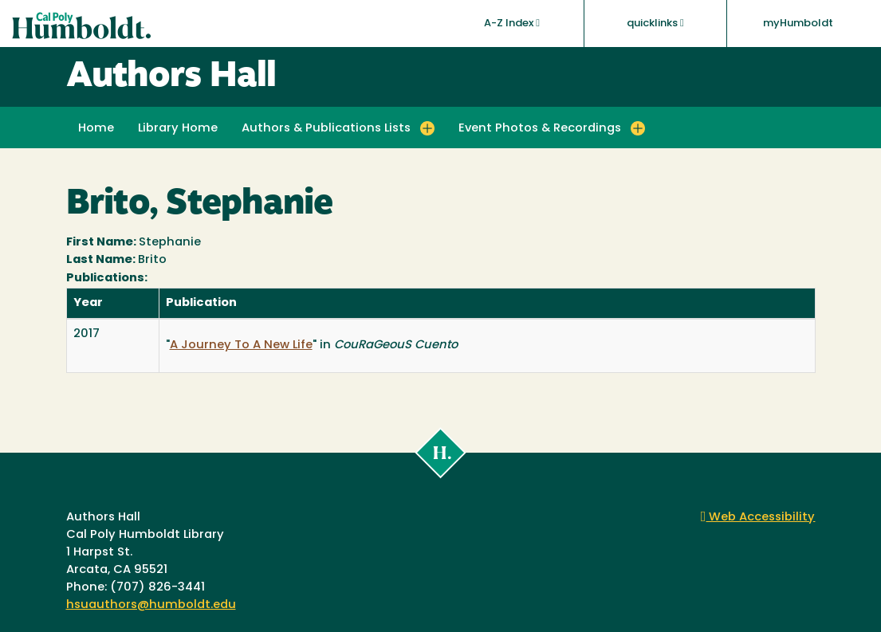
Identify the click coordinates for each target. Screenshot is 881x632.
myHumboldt (798, 23)
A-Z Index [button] (512, 23)
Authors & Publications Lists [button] (326, 129)
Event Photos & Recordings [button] (539, 129)
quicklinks (655, 23)
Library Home (178, 129)
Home (96, 129)
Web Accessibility (758, 518)
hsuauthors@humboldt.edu (151, 605)
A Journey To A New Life (241, 345)
